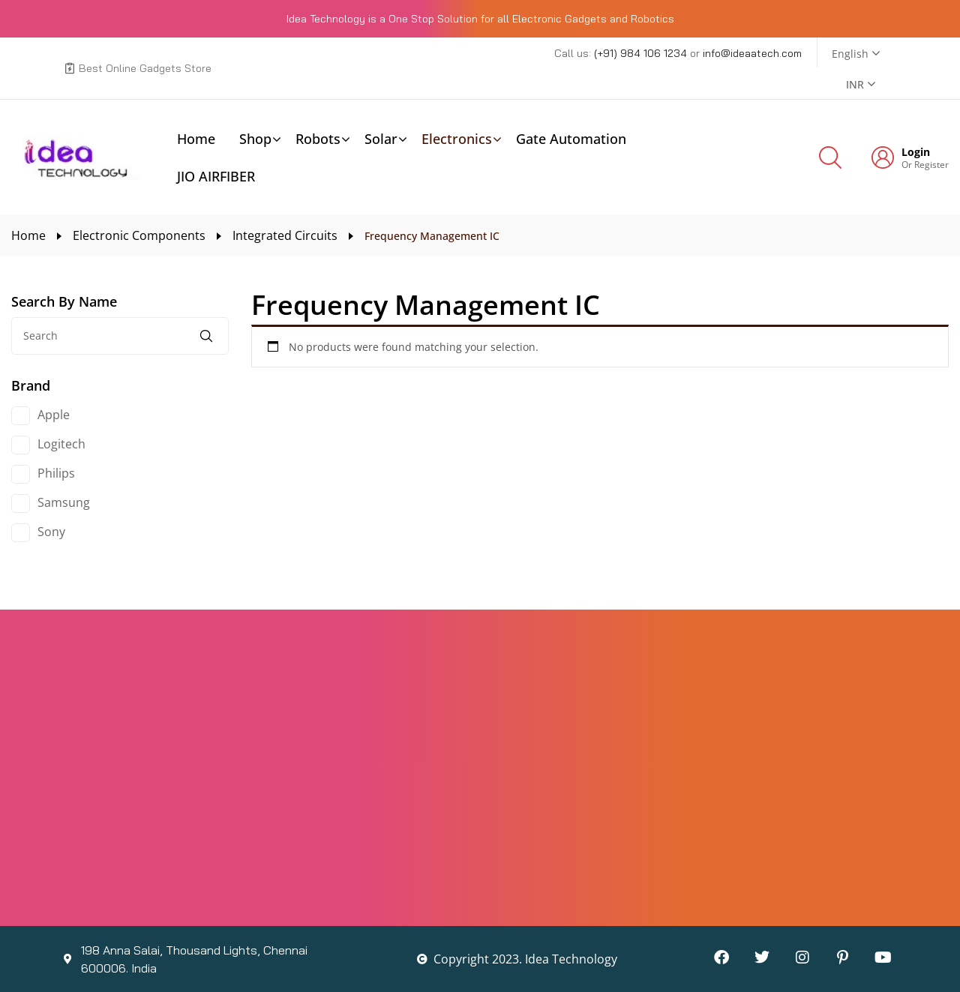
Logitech (62, 444)
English (850, 53)
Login (916, 152)
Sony (51, 531)
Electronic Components (139, 235)
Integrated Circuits (285, 235)
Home (28, 235)
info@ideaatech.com (752, 53)
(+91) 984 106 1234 (642, 53)
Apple (54, 414)
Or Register (925, 164)
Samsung (64, 502)
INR (855, 84)
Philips (56, 473)
